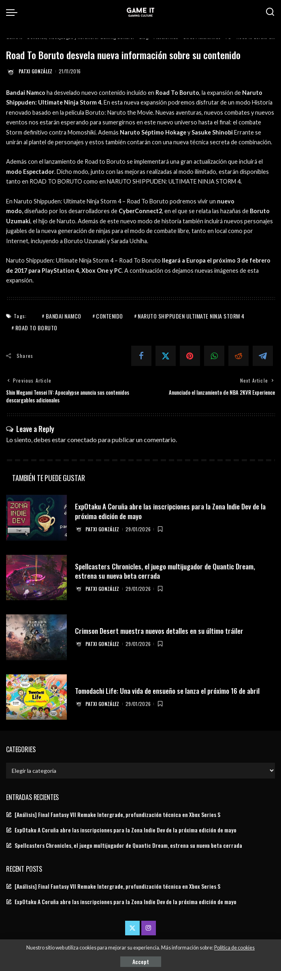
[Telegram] (263, 356)
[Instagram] (148, 928)
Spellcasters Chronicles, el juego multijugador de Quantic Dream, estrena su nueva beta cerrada (168, 570)
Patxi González (36, 71)
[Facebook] (141, 356)
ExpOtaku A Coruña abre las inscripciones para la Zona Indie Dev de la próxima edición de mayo (174, 510)
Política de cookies (234, 948)
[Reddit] (238, 356)
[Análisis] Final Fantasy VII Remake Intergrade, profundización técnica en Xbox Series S (117, 814)
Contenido (109, 316)
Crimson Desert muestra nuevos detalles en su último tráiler (161, 630)
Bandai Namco (63, 316)
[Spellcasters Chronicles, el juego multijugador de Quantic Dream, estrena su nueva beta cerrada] (36, 577)
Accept (140, 961)
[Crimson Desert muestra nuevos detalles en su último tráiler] (36, 637)
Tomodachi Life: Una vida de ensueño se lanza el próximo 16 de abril (171, 690)
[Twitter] (165, 356)
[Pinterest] (190, 356)
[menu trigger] (13, 12)
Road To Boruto (36, 327)
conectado (82, 439)
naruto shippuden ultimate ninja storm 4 (191, 316)
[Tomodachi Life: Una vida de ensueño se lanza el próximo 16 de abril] (36, 697)
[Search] (270, 12)
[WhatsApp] (214, 356)
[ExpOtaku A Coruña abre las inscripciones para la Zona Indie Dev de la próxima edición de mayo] (36, 518)
